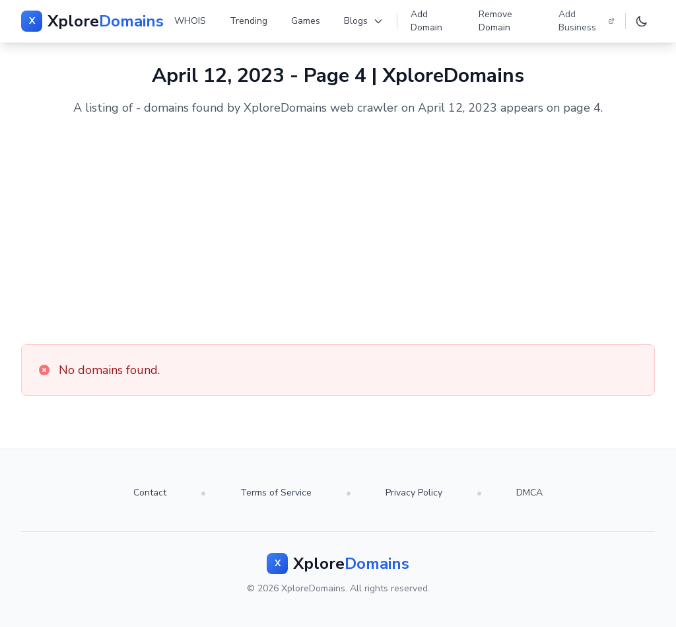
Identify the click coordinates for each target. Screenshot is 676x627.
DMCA (529, 492)
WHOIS (190, 21)
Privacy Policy (414, 492)
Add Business (586, 21)
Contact (149, 492)
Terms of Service (276, 492)
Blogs (364, 21)
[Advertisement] (338, 230)
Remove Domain (495, 21)
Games (305, 21)
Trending (248, 21)
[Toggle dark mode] (641, 21)
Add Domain (426, 21)
